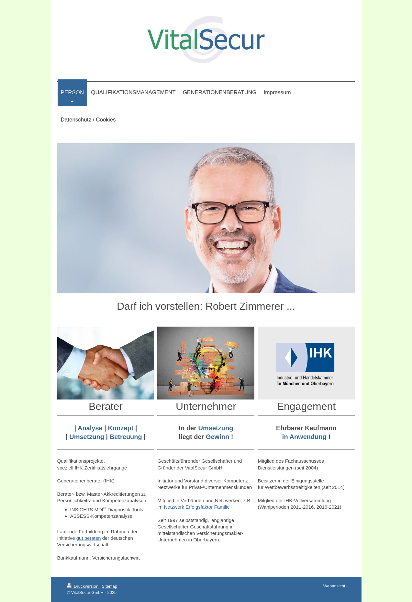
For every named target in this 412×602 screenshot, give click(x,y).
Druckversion (83, 586)
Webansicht (334, 586)
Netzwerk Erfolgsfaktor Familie (196, 507)
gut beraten (88, 538)
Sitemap (109, 586)
